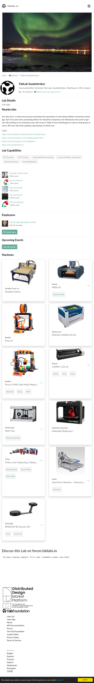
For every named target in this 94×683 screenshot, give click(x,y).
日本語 (10, 671)
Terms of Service (14, 640)
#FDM (28, 391)
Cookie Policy (13, 634)
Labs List (10, 616)
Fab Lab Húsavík (16, 195)
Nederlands (12, 665)
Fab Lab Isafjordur (17, 202)
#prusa (20, 391)
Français (10, 659)
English (10, 653)
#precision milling (58, 294)
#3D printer (10, 391)
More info (59, 680)
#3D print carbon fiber (13, 438)
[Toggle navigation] (89, 6)
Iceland (13, 75)
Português (11, 668)
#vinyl (64, 374)
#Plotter (55, 374)
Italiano (10, 662)
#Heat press (57, 489)
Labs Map (11, 619)
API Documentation (15, 625)
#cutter (72, 374)
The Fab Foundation (15, 631)
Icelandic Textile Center (19, 173)
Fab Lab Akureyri (16, 180)
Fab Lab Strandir (16, 188)
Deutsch (10, 650)
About (9, 622)
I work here (10, 232)
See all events (10, 247)
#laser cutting (10, 476)
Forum (9, 628)
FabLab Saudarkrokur (29, 75)
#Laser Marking (26, 469)
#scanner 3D (18, 534)
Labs (4, 75)
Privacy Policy (13, 637)
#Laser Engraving (11, 469)
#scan (8, 534)
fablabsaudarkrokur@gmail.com (48, 92)
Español (10, 656)
